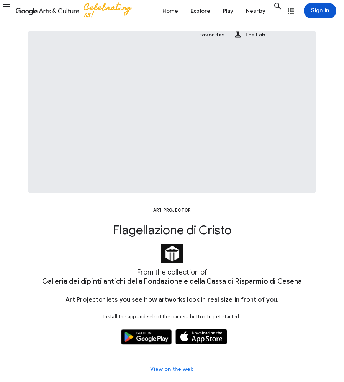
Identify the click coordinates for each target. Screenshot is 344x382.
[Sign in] (320, 10)
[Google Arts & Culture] (77, 10)
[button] (8, 11)
